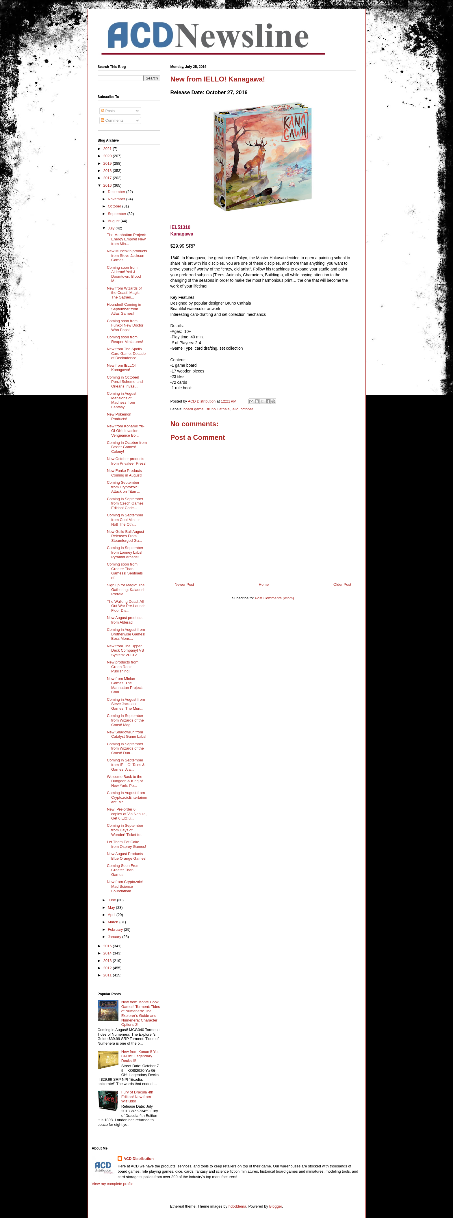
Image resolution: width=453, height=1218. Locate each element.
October (115, 206)
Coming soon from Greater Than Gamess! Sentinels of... (125, 571)
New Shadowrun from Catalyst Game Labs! (126, 734)
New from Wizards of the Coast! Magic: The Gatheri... (124, 292)
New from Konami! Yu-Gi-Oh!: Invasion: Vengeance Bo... (125, 430)
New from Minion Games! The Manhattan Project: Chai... (125, 685)
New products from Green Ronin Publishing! (122, 666)
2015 (108, 946)
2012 (108, 968)
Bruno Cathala (218, 409)
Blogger (275, 1206)
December (117, 192)
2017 (108, 178)
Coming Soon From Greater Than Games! (123, 870)
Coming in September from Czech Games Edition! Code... (125, 503)
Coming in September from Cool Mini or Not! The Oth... (125, 519)
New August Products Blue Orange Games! (126, 856)
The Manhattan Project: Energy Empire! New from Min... (126, 239)
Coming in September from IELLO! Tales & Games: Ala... (126, 764)
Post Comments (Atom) (274, 598)
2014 (108, 953)
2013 (108, 961)
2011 (108, 975)
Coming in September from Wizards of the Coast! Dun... (125, 748)
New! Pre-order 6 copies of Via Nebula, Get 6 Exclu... (127, 813)
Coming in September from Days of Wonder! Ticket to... (125, 830)
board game (193, 409)
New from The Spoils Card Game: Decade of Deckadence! (126, 353)
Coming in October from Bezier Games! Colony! (127, 447)
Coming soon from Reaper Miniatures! (125, 339)
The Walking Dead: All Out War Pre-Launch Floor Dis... (126, 606)
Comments (112, 120)
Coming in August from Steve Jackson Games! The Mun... (126, 704)
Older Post (342, 584)
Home (264, 584)
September (117, 214)
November (117, 199)
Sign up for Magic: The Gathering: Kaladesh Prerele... (126, 589)
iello (235, 409)
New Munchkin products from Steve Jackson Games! (127, 255)
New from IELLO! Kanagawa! (121, 367)
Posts (108, 111)
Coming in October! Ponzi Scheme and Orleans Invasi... (125, 381)
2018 (108, 170)
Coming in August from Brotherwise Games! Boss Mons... (126, 634)
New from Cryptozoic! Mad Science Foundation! (125, 886)
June (112, 900)
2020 (108, 156)
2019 (108, 163)
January (115, 937)
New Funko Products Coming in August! (124, 472)
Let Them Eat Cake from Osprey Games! (126, 844)
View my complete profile (112, 1184)
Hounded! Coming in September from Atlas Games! (124, 309)
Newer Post (184, 584)
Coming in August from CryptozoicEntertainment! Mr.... (127, 797)
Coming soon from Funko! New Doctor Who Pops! (125, 325)
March (113, 922)
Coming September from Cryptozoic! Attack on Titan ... (123, 487)
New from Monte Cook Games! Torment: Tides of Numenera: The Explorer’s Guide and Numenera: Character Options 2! (140, 1013)
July (112, 228)
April (112, 915)
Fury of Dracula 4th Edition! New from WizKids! (137, 1096)
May (112, 907)
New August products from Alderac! (124, 620)
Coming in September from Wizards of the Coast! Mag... (125, 720)
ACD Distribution (138, 1158)
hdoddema (237, 1206)
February (116, 929)
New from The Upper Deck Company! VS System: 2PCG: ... (125, 650)
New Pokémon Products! (119, 416)
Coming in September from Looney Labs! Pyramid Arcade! (125, 552)
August (114, 221)
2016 (108, 185)
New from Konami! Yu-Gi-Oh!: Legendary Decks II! (140, 1056)
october (246, 409)
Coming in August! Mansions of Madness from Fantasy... (122, 400)
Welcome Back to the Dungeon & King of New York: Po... (125, 781)
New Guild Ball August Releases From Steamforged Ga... (125, 536)
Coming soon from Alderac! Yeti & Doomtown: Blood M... (124, 274)
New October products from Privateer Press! (126, 461)
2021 (108, 149)
